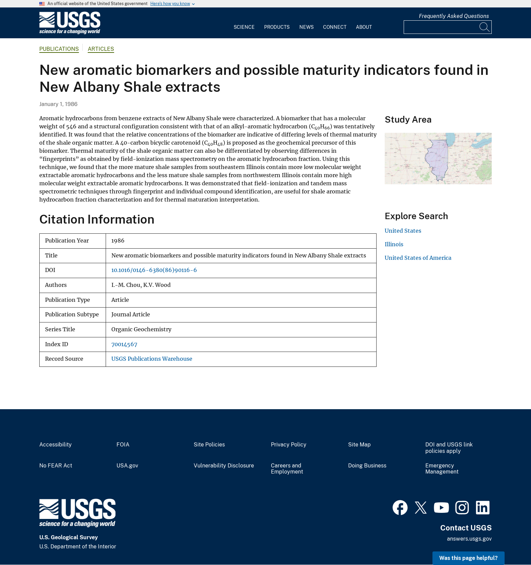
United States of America (418, 257)
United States (403, 230)
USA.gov (127, 466)
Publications (59, 49)
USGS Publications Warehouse (151, 359)
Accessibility (55, 445)
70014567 (124, 344)
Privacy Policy (288, 445)
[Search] (485, 27)
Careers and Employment (287, 469)
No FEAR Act (55, 466)
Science (244, 27)
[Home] (69, 32)
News (306, 27)
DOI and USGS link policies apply (449, 448)
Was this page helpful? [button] (468, 558)
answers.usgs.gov (469, 539)
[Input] (448, 27)
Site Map (359, 445)
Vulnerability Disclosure (224, 466)
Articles (101, 49)
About (364, 27)
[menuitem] (244, 23)
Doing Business (367, 466)
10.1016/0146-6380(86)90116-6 (154, 270)
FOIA (122, 445)
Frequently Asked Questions (454, 16)
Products (277, 27)
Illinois (394, 244)
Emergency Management (442, 469)
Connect (334, 27)
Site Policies (209, 445)
